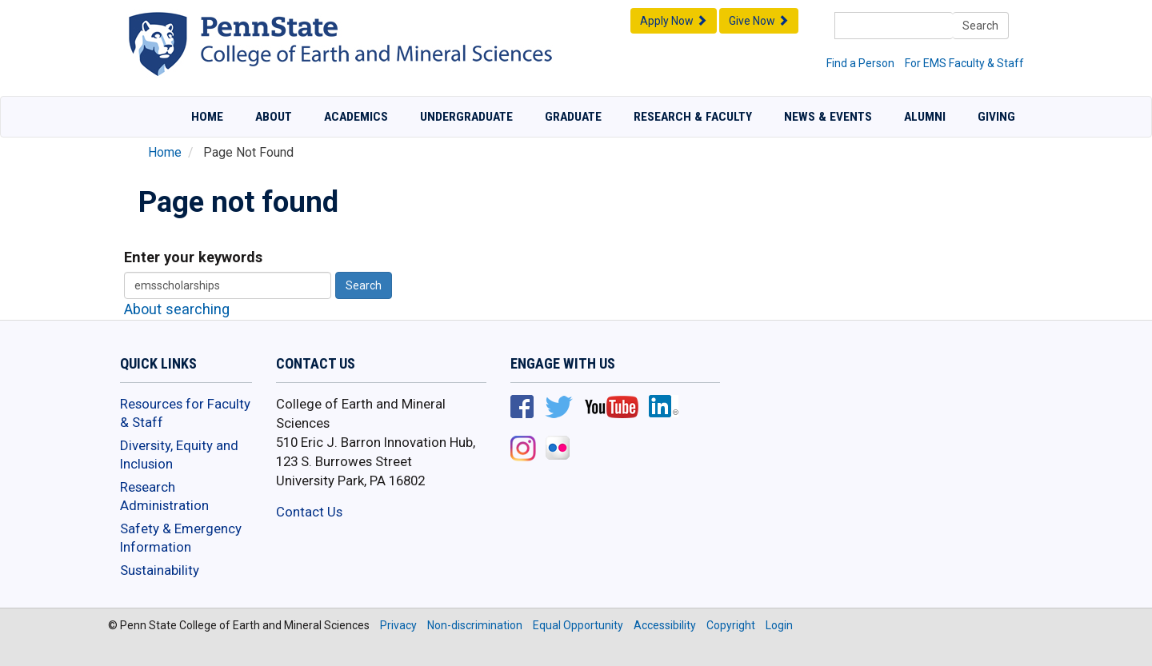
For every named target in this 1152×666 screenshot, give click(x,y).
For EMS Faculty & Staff (964, 63)
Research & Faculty (693, 117)
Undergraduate (466, 117)
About (273, 117)
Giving (996, 117)
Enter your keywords (193, 257)
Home (207, 117)
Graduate (573, 117)
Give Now (759, 20)
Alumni (925, 117)
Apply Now (673, 20)
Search (980, 25)
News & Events (828, 117)
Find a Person (860, 63)
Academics (356, 117)
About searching (177, 309)
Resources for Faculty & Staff (185, 413)
